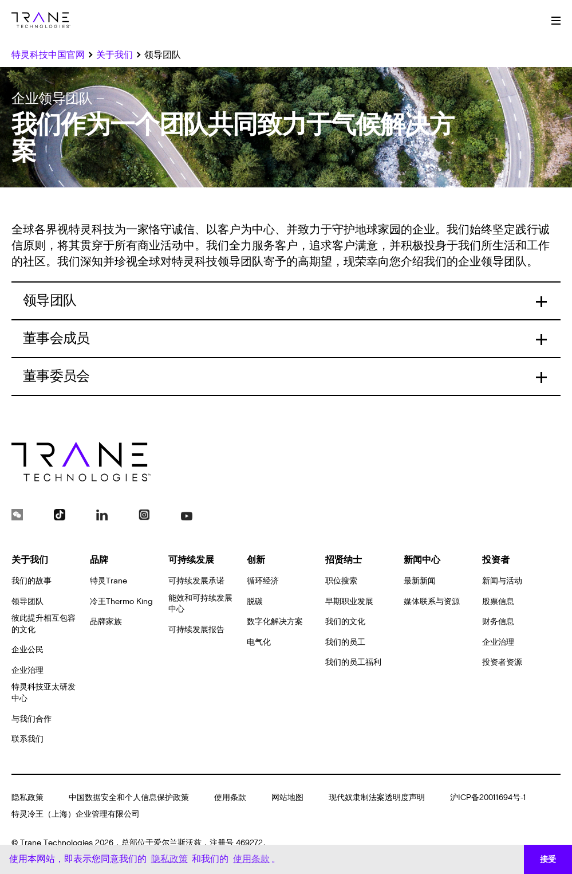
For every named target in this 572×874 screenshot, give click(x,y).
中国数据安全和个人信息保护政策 (129, 797)
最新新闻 (420, 580)
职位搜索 (341, 580)
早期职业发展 (349, 601)
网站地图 (287, 797)
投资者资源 (502, 662)
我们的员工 (345, 642)
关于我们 (29, 560)
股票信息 (498, 601)
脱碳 (255, 601)
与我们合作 (31, 719)
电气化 (259, 642)
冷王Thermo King (121, 601)
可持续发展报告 (196, 629)
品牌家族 (106, 621)
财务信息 (498, 621)
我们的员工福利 (353, 662)
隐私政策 (27, 797)
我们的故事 (31, 580)
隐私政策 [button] (169, 859)
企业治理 (27, 670)
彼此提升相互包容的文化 (43, 624)
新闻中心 (422, 560)
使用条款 (230, 797)
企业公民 (27, 649)
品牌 (99, 560)
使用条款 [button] (251, 859)
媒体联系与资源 (432, 601)
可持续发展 (191, 560)
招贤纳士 (343, 560)
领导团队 (27, 601)
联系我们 (27, 739)
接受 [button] (548, 859)
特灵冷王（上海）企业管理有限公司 (75, 814)
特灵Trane (108, 580)
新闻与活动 (502, 580)
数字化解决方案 (275, 621)
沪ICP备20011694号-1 (488, 797)
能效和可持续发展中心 (200, 604)
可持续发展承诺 (196, 580)
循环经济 (263, 580)
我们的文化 (345, 621)
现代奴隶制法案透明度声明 (377, 797)
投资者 (496, 560)
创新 (256, 560)
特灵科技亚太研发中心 (43, 692)
